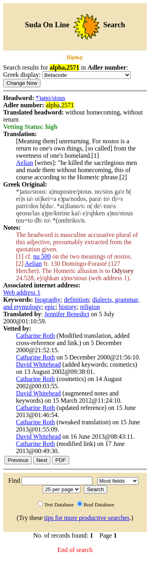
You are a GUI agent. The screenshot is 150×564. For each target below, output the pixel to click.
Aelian (24, 162)
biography (48, 299)
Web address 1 (21, 292)
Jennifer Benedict (66, 314)
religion (90, 306)
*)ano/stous (50, 97)
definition (76, 299)
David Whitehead (38, 364)
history (67, 306)
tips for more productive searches (87, 517)
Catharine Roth (35, 335)
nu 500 (42, 256)
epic (50, 306)
